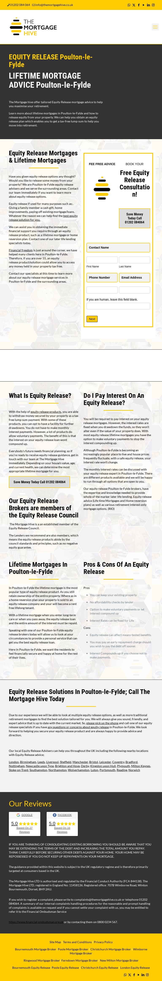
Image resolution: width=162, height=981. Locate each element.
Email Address (133, 277)
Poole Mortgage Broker (73, 949)
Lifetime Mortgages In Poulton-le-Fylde (38, 568)
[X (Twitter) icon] (133, 5)
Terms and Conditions (77, 942)
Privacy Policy (103, 942)
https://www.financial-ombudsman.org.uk (36, 922)
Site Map (55, 942)
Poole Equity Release (65, 967)
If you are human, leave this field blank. (112, 299)
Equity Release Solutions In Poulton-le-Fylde (67, 692)
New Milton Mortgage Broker (119, 960)
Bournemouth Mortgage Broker (35, 949)
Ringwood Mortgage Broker (42, 960)
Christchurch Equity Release (99, 967)
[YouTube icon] (143, 5)
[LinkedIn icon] (148, 5)
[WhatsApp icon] (129, 5)
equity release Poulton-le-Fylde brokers (115, 488)
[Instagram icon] (153, 5)
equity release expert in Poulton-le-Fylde (116, 473)
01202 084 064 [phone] (20, 5)
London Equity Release (135, 967)
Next (92, 319)
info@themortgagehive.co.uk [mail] (54, 5)
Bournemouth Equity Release (31, 967)
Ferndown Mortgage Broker (79, 960)
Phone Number (100, 277)
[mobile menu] (155, 26)
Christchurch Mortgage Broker (110, 949)
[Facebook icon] (138, 5)
